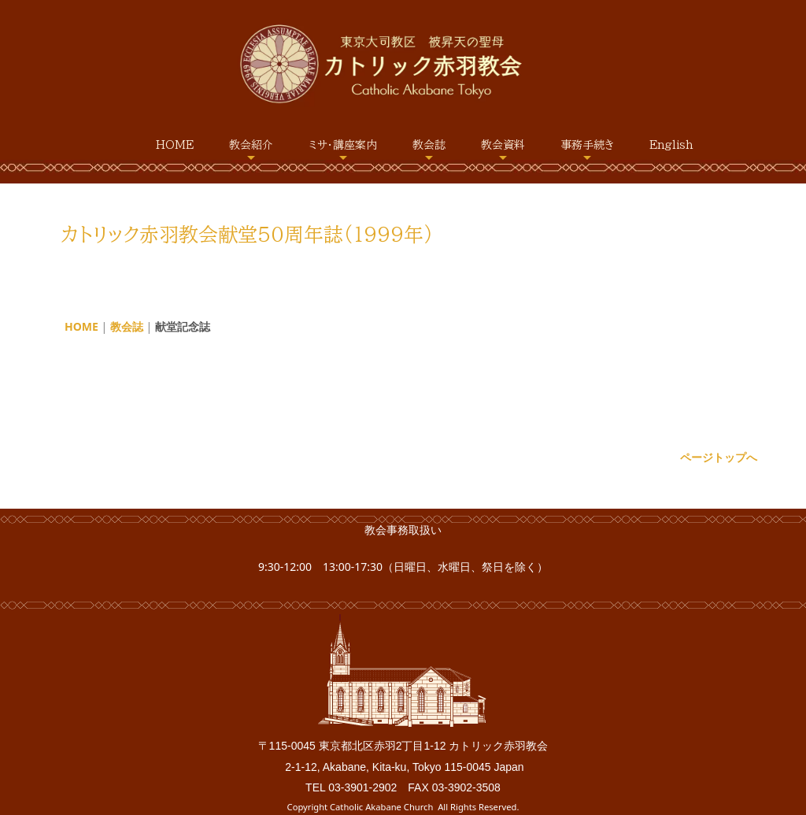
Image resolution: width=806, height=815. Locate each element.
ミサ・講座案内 (343, 144)
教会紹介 (251, 144)
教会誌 (429, 144)
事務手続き (587, 144)
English (671, 144)
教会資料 (503, 144)
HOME (175, 144)
